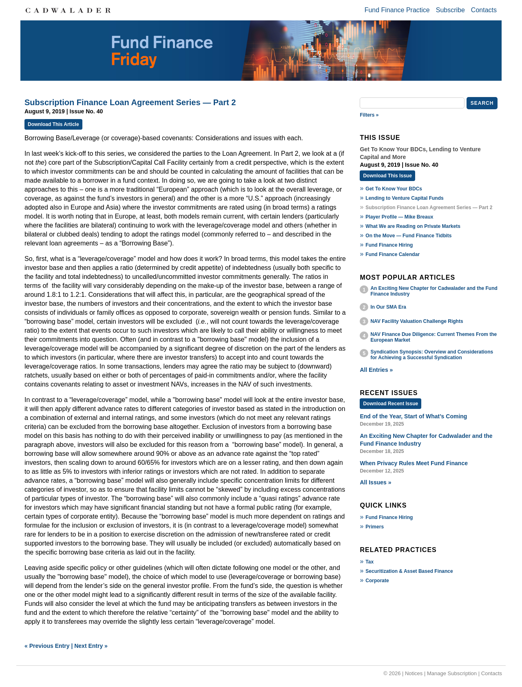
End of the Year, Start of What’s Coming (413, 416)
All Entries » (376, 370)
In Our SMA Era (388, 307)
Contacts (484, 10)
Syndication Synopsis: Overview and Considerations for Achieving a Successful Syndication (431, 354)
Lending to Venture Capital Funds (404, 198)
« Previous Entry (47, 646)
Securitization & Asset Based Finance (409, 571)
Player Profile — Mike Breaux (399, 217)
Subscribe (450, 10)
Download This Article (53, 124)
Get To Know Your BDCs (393, 189)
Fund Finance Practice (397, 10)
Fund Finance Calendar (392, 254)
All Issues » (375, 482)
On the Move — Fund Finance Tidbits (408, 236)
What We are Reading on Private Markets (412, 226)
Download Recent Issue (390, 403)
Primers (374, 527)
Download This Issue (387, 176)
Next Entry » (91, 646)
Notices (413, 673)
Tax (369, 562)
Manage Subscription (452, 673)
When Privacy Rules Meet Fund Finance (414, 463)
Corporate (377, 580)
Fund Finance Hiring (389, 245)
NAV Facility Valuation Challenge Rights (416, 321)
